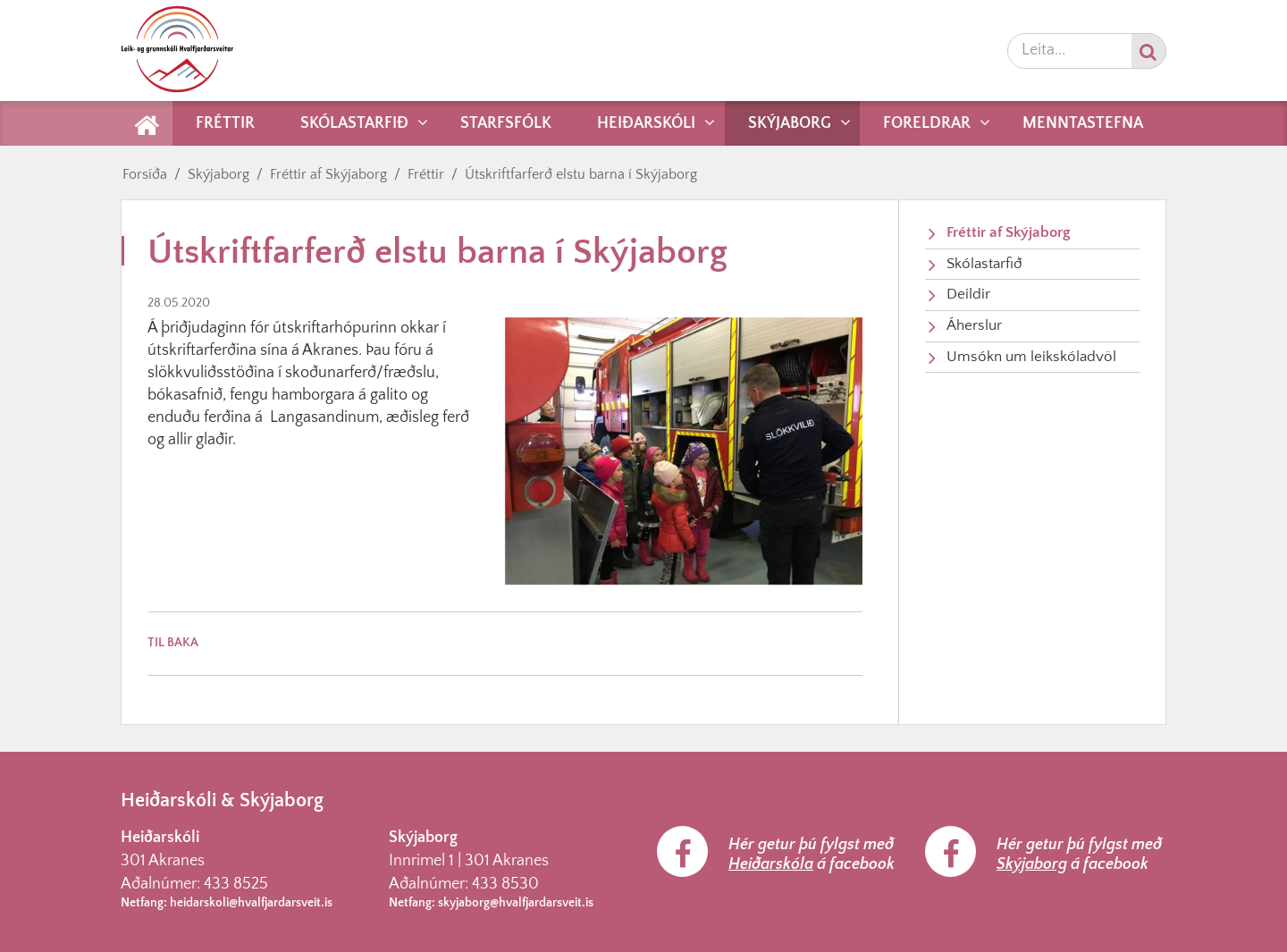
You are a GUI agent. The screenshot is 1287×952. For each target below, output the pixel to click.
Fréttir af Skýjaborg (328, 174)
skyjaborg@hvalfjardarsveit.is (515, 903)
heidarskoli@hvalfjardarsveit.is (251, 903)
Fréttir (426, 174)
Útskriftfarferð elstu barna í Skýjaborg (581, 174)
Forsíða (144, 174)
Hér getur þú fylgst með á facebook (811, 854)
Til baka (172, 643)
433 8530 (505, 884)
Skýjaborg (218, 174)
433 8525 (236, 884)
